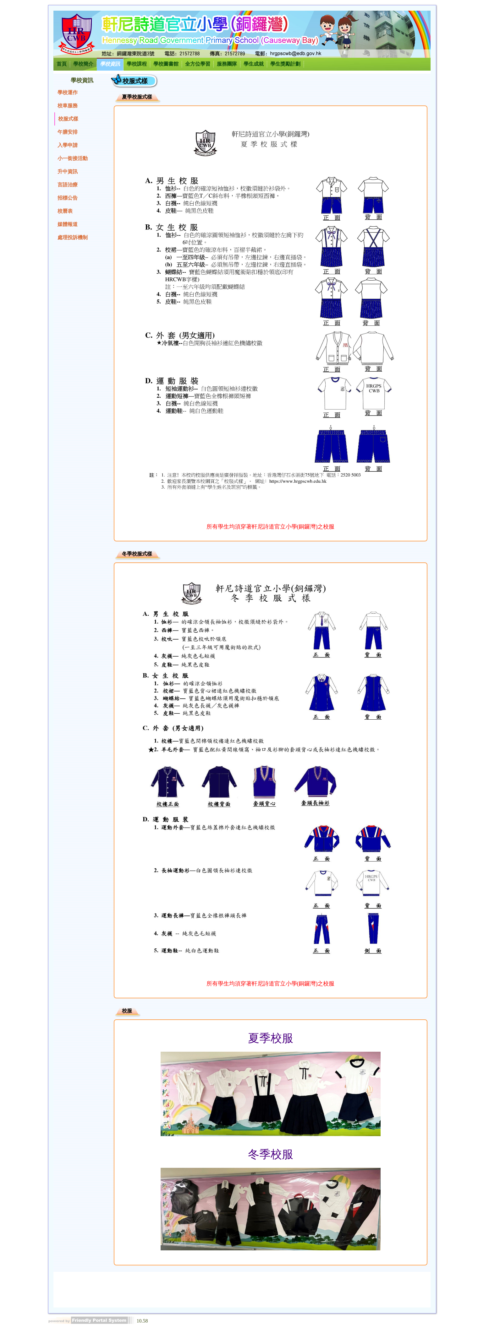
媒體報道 (68, 224)
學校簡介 (83, 64)
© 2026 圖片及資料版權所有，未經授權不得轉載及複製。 (302, 1293)
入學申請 (68, 145)
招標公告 (68, 198)
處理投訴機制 (73, 237)
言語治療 (68, 184)
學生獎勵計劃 (285, 64)
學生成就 (254, 64)
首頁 (62, 64)
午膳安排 (68, 132)
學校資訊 (110, 64)
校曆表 (65, 211)
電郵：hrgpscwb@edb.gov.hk (393, 1283)
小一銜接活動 (73, 158)
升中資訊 (68, 171)
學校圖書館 (166, 64)
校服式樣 (68, 118)
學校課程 (137, 64)
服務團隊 (227, 64)
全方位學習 (197, 64)
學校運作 (68, 92)
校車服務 (68, 105)
